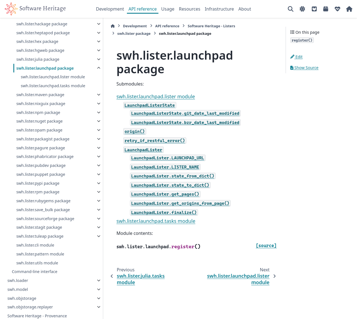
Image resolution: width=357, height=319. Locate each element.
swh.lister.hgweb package (40, 50)
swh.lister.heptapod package (43, 32)
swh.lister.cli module (35, 251)
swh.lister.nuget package (39, 127)
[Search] (290, 9)
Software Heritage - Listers (197, 25)
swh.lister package (246, 25)
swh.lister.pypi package (37, 189)
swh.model (17, 296)
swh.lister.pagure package (40, 154)
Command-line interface (34, 278)
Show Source (304, 67)
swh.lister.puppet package (40, 181)
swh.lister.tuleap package (39, 242)
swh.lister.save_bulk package (43, 216)
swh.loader (17, 287)
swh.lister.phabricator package (45, 163)
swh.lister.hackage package (41, 23)
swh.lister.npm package (38, 118)
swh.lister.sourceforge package (45, 225)
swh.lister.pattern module (40, 260)
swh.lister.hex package (37, 41)
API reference (143, 9)
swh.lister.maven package (40, 101)
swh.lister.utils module (37, 269)
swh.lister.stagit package (39, 234)
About (244, 9)
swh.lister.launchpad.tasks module (45, 89)
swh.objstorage (21, 304)
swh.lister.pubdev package (41, 172)
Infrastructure (219, 9)
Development (110, 9)
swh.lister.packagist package (42, 145)
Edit (296, 56)
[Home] (99, 26)
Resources (189, 9)
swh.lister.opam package (39, 136)
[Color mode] (302, 9)
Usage (167, 9)
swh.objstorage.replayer (30, 313)
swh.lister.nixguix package (40, 110)
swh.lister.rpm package (37, 198)
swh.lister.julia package (37, 59)
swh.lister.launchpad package (45, 68)
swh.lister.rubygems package (43, 207)
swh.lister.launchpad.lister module (53, 76)
